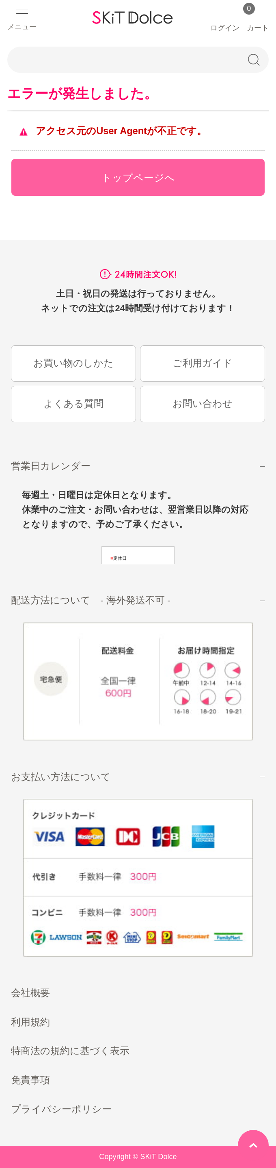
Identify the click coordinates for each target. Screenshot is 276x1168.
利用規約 (30, 1022)
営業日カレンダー (51, 466)
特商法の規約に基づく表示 (70, 1051)
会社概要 (30, 993)
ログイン (224, 19)
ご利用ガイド (202, 363)
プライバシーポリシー (61, 1109)
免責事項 (30, 1080)
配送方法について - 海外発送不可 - (90, 600)
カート (258, 20)
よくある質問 (73, 403)
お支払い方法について (61, 777)
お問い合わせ (202, 403)
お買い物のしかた (73, 363)
